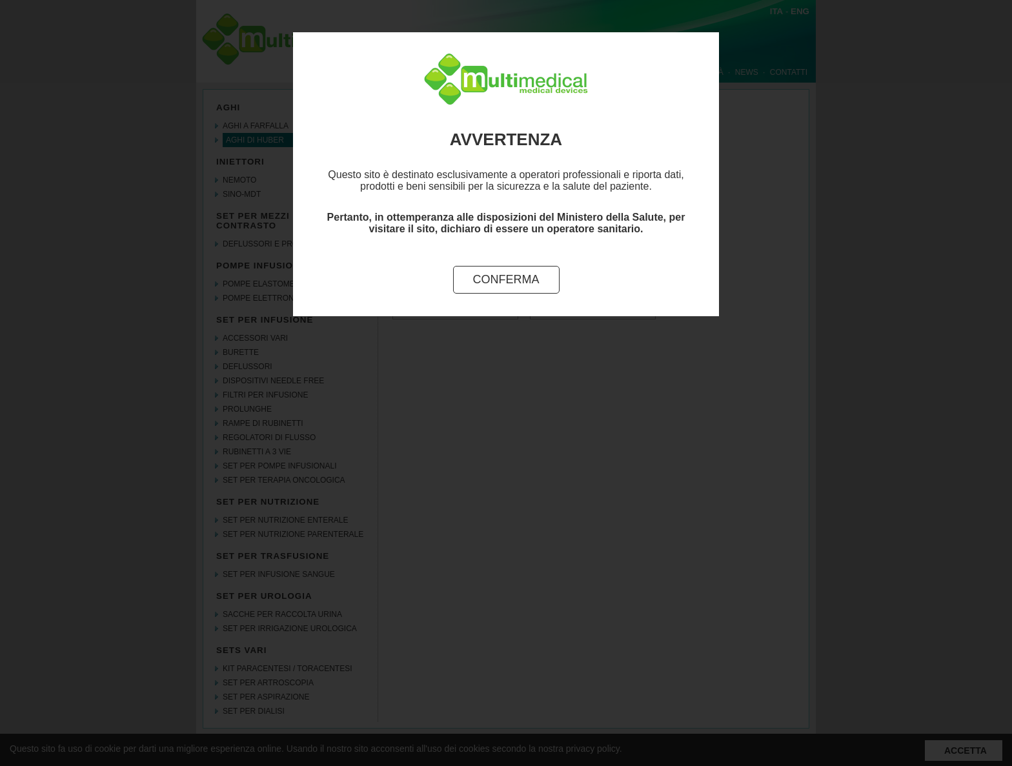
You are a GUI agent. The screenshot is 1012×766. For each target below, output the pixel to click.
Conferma (506, 279)
